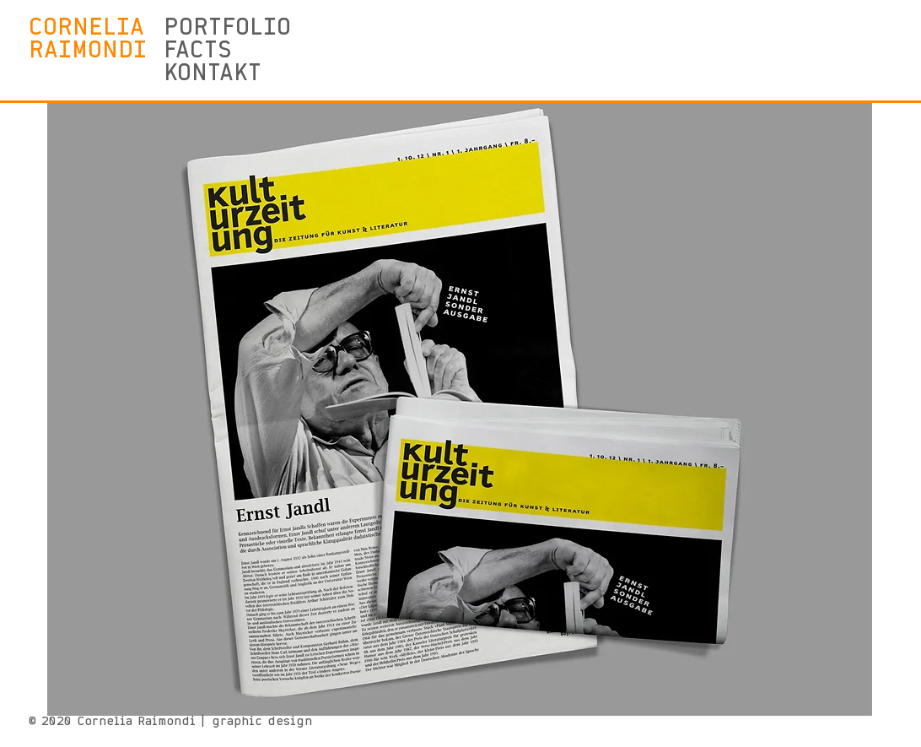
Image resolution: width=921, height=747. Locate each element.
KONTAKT (212, 73)
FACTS (198, 51)
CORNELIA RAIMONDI (88, 39)
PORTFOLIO (222, 28)
